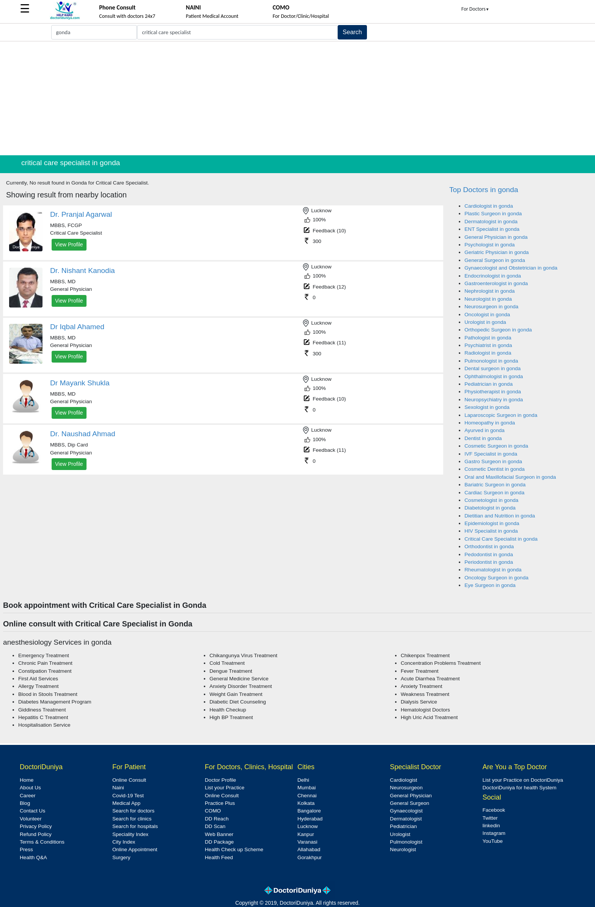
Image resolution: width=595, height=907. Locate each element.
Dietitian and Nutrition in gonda (499, 516)
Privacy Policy (36, 826)
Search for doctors (133, 811)
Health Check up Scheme (234, 849)
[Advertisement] (297, 98)
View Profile (69, 244)
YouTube (492, 841)
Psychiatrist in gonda (488, 345)
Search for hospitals (135, 826)
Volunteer (30, 819)
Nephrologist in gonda (489, 291)
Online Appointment (134, 849)
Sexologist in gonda (487, 407)
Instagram (493, 833)
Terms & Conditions (42, 842)
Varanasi (308, 842)
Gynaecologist (406, 811)
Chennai (307, 795)
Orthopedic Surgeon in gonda (498, 330)
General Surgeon (410, 803)
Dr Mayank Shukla (80, 383)
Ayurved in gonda (484, 430)
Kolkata (306, 803)
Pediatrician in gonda (488, 384)
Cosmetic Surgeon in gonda (496, 446)
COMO (213, 811)
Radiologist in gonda (487, 353)
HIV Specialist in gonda (491, 531)
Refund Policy (36, 834)
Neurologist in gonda (488, 299)
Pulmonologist (406, 842)
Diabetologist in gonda (490, 508)
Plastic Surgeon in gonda (493, 213)
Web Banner (219, 834)
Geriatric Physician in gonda (496, 252)
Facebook (493, 810)
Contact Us (32, 811)
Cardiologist (403, 780)
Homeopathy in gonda (489, 423)
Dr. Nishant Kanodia (82, 270)
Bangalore (309, 811)
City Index (123, 842)
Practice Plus (220, 803)
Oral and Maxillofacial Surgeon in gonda (510, 477)
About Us (30, 787)
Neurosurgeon (406, 787)
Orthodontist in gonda (489, 546)
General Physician (411, 795)
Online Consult (129, 780)
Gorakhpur (310, 857)
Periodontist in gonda (488, 562)
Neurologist (403, 849)
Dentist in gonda (483, 438)
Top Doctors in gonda (483, 190)
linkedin (491, 825)
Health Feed (219, 857)
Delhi (303, 780)
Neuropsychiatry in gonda (493, 399)
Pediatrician (403, 826)
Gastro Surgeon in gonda (493, 461)
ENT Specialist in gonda (491, 229)
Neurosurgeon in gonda (491, 306)
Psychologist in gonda (489, 245)
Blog (25, 803)
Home (26, 780)
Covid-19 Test (128, 795)
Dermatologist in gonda (491, 221)
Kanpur (306, 834)
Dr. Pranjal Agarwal (81, 214)
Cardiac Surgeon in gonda (494, 492)
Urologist (400, 834)
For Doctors (475, 9)
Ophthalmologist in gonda (493, 376)
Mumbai (307, 787)
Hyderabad (310, 819)
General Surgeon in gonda (494, 260)
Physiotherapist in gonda (492, 391)
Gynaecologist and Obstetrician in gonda (510, 268)
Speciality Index (130, 834)
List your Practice (224, 787)
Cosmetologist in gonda (491, 500)
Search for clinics (132, 819)
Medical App (126, 803)
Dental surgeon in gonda (492, 368)
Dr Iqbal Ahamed (77, 327)
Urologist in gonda (485, 322)
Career (28, 795)
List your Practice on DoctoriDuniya (522, 780)
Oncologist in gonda (487, 314)
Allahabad (309, 849)
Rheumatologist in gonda (492, 570)
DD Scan (215, 826)
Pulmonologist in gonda (491, 361)
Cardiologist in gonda (488, 206)
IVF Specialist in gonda (490, 454)
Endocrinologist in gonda (492, 276)
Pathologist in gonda (487, 338)
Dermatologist (406, 819)
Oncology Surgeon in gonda (496, 577)
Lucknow (308, 826)
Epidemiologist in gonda (491, 523)
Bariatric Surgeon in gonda (495, 484)
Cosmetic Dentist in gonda (494, 469)
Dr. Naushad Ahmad (82, 434)
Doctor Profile (220, 780)
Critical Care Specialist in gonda (501, 539)
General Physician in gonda (495, 237)
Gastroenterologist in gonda (496, 283)
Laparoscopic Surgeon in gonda (500, 415)
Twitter (489, 818)
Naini (118, 787)
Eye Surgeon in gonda (490, 585)
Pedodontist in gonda (488, 554)
